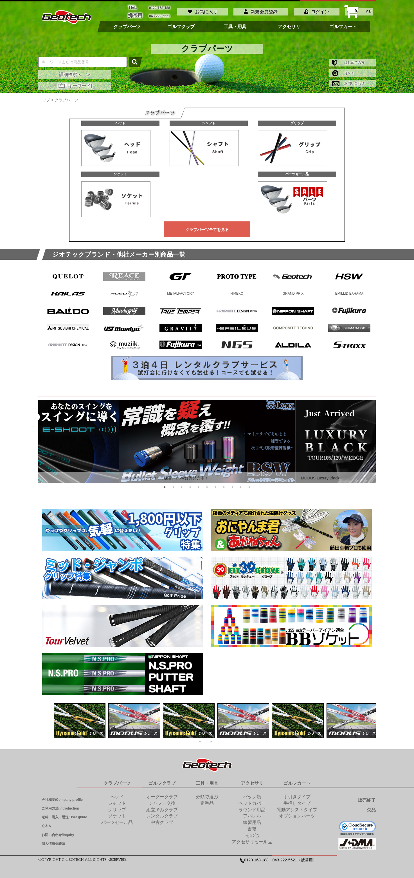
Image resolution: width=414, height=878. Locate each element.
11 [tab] (249, 485)
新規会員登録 (261, 10)
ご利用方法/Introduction (60, 806)
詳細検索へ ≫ (75, 72)
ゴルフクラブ (181, 24)
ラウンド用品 (252, 807)
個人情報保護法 (53, 841)
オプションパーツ (297, 813)
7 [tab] (215, 485)
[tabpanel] (207, 439)
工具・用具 (235, 24)
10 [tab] (241, 485)
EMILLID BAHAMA (349, 292)
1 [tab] (165, 485)
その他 (252, 833)
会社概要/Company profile (62, 797)
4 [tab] (190, 485)
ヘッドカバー (252, 801)
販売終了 (367, 797)
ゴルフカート (343, 24)
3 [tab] (181, 485)
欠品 (371, 808)
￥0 (359, 10)
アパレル (252, 813)
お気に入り (202, 10)
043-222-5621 (159, 14)
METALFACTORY (180, 292)
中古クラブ (162, 820)
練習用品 (252, 820)
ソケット (120, 172)
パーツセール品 (297, 172)
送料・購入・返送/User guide (64, 815)
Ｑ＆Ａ (343, 71)
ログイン (316, 10)
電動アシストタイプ (297, 807)
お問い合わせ (348, 81)
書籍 (252, 826)
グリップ (297, 121)
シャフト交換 (162, 801)
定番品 (207, 801)
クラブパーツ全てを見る (207, 227)
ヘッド (120, 121)
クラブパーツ (127, 24)
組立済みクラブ (162, 807)
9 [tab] (232, 485)
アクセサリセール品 (252, 839)
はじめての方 (348, 60)
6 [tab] (207, 485)
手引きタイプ (297, 794)
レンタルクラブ (162, 813)
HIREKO (236, 292)
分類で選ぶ (207, 794)
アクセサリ (289, 24)
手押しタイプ (297, 801)
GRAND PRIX (293, 292)
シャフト (208, 121)
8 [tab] (224, 485)
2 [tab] (173, 485)
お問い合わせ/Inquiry (58, 833)
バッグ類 (252, 794)
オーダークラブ (162, 794)
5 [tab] (198, 485)
